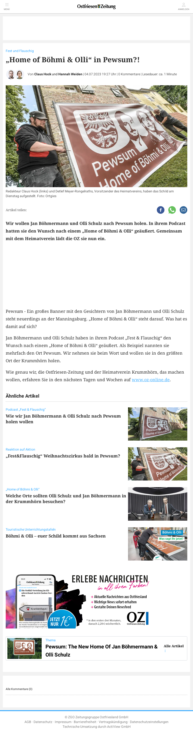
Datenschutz (43, 721)
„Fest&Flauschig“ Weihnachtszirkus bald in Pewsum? (63, 456)
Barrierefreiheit (85, 721)
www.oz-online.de (151, 379)
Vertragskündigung (113, 721)
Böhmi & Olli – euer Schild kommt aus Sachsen (56, 536)
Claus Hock (42, 74)
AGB (28, 721)
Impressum (63, 721)
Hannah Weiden (70, 74)
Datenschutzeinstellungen (149, 721)
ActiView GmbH (119, 726)
